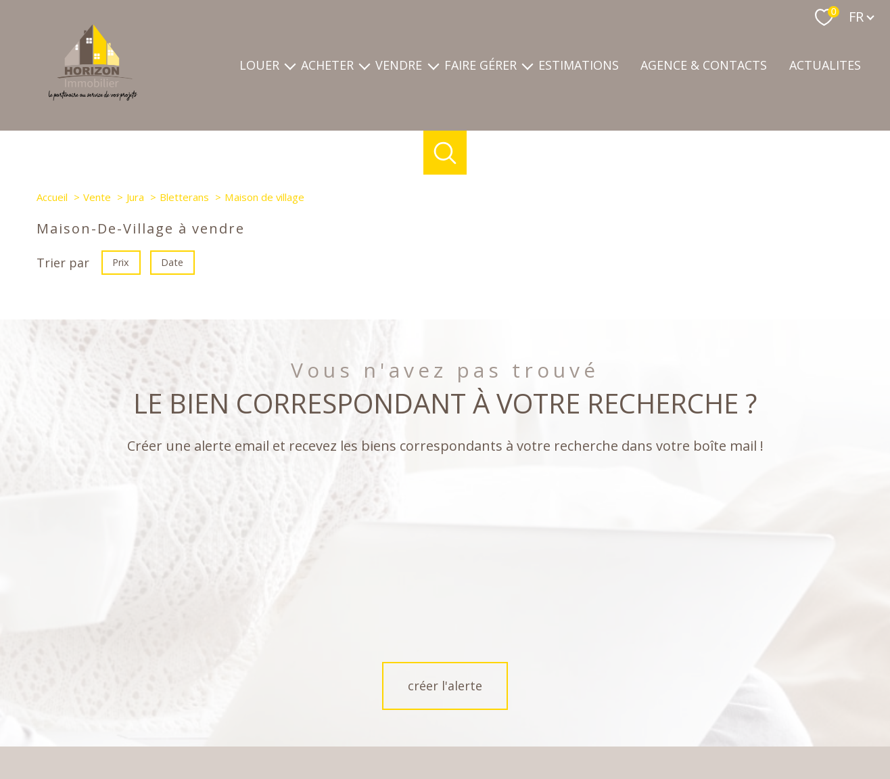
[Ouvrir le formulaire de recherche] (445, 153)
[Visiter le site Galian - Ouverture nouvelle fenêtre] (689, 679)
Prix (120, 262)
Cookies (746, 730)
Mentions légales (535, 730)
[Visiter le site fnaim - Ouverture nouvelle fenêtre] (625, 679)
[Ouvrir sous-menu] (290, 65)
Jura (135, 197)
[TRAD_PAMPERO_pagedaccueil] (93, 96)
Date (173, 262)
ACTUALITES (825, 66)
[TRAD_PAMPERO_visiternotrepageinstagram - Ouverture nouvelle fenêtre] (468, 683)
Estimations (578, 66)
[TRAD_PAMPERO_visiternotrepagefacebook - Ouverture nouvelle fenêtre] (422, 683)
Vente (97, 197)
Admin (589, 730)
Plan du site (472, 730)
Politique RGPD (693, 730)
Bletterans (184, 197)
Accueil (52, 197)
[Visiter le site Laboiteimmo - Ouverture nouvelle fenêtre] (445, 757)
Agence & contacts (703, 66)
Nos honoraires (411, 730)
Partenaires (633, 730)
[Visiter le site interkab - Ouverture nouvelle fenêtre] (782, 679)
